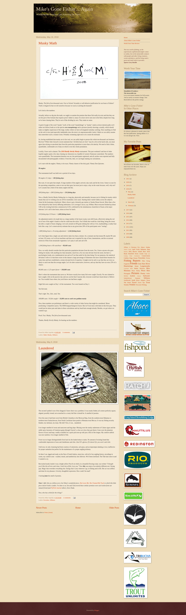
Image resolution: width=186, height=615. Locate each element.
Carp (145, 254)
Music (133, 271)
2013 (128, 223)
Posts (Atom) (48, 512)
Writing (144, 285)
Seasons (137, 278)
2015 (128, 217)
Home (78, 508)
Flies (143, 261)
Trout (148, 282)
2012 (128, 227)
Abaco (143, 247)
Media (136, 268)
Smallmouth (127, 280)
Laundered (46, 348)
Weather (126, 285)
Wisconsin (138, 285)
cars (149, 253)
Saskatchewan (128, 278)
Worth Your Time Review (132, 43)
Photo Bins (145, 270)
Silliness (55, 335)
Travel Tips (141, 282)
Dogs (131, 258)
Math (45, 335)
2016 (128, 213)
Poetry (143, 273)
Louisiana (126, 268)
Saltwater (146, 276)
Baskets (126, 251)
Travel (134, 282)
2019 (128, 185)
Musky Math (48, 43)
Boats (125, 254)
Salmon (139, 276)
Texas (148, 280)
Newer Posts (41, 508)
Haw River (146, 264)
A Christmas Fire (134, 247)
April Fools (136, 249)
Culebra (126, 258)
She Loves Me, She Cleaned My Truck (92, 483)
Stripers (143, 280)
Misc (148, 268)
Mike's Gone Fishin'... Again (64, 9)
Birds (148, 251)
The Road (127, 282)
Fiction (148, 258)
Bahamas (143, 249)
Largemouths (145, 266)
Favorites (46, 500)
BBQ (130, 251)
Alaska (148, 247)
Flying (148, 261)
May (129, 192)
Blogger (96, 610)
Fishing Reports (132, 260)
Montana (127, 270)
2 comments (67, 498)
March (130, 202)
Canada (141, 254)
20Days (126, 247)
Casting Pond (128, 256)
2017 (128, 210)
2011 (128, 230)
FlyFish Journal (56, 488)
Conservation (146, 256)
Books (136, 254)
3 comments (66, 332)
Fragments (127, 264)
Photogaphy (127, 273)
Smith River (136, 280)
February (131, 205)
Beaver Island (137, 251)
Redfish (132, 276)
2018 (128, 189)
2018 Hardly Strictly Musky (70, 151)
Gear (140, 264)
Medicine (142, 268)
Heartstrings (128, 266)
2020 (128, 182)
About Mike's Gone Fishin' (132, 40)
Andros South (127, 249)
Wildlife (132, 285)
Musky (49, 335)
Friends (133, 263)
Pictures (135, 273)
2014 (128, 220)
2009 (128, 237)
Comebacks (137, 256)
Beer (144, 251)
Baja (148, 249)
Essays (135, 258)
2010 (128, 234)
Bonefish (131, 254)
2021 (128, 179)
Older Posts (114, 508)
